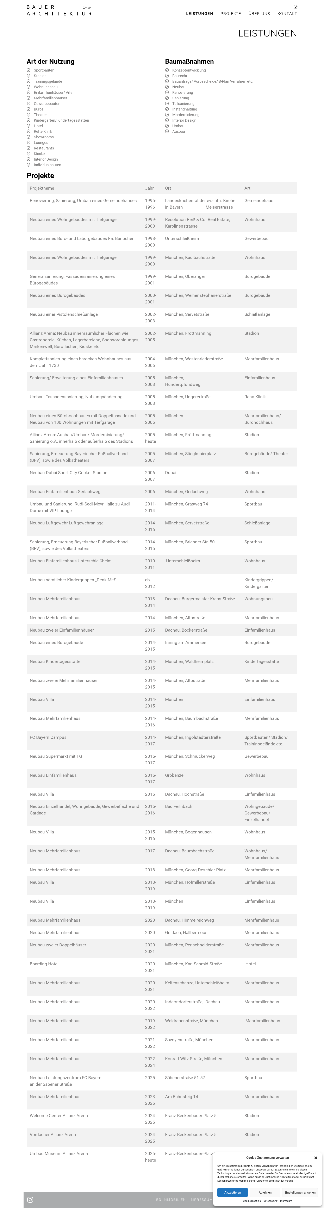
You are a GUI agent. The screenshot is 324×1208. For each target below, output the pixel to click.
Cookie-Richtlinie (252, 1201)
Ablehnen (265, 1192)
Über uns (259, 13)
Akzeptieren (232, 1192)
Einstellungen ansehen (300, 1192)
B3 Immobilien (171, 1199)
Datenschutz (270, 1201)
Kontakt (287, 13)
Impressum (286, 1201)
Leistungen (199, 13)
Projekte (231, 13)
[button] (316, 1158)
